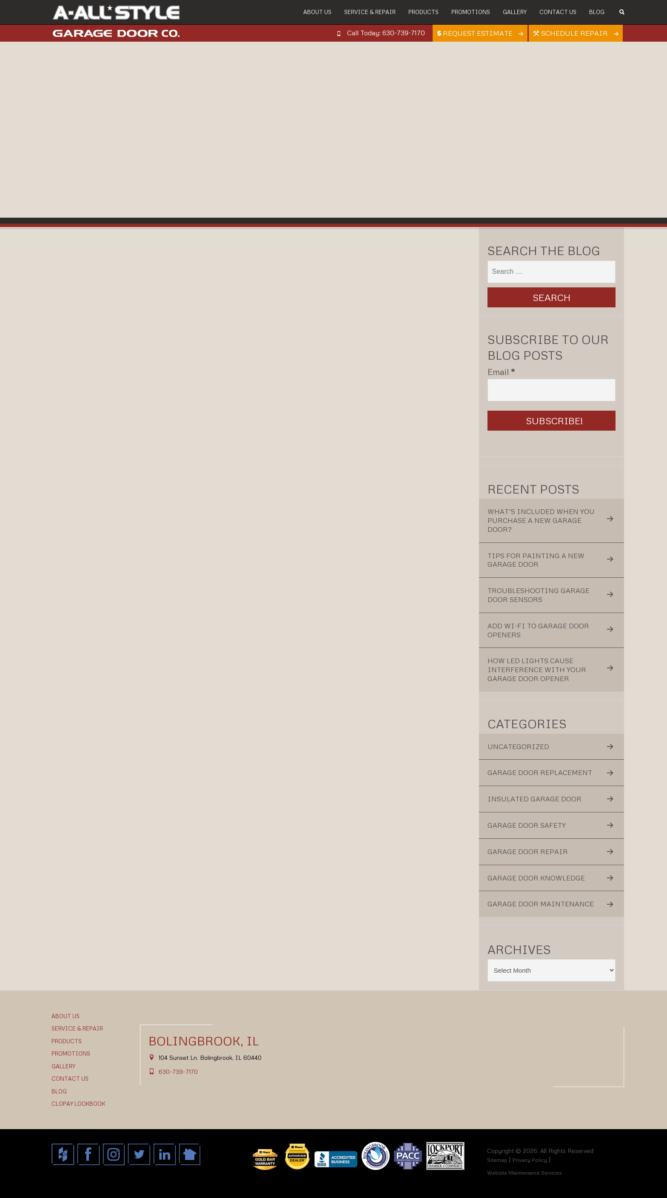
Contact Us (557, 12)
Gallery (515, 12)
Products (423, 12)
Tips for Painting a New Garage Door (535, 560)
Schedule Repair (571, 33)
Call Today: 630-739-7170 (386, 32)
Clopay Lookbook (78, 1103)
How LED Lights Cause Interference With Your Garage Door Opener (536, 669)
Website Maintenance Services (524, 1173)
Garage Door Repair (527, 851)
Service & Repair (370, 12)
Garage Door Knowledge (536, 878)
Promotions (470, 12)
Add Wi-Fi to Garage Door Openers (538, 630)
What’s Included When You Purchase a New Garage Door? (541, 520)
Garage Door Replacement (539, 772)
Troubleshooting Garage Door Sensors (538, 595)
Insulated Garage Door (534, 799)
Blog (596, 12)
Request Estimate (475, 33)
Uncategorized (518, 746)
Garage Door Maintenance (540, 904)
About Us (317, 12)
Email (501, 371)
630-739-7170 (178, 1071)
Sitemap (497, 1160)
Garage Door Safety (526, 825)
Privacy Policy (530, 1160)
